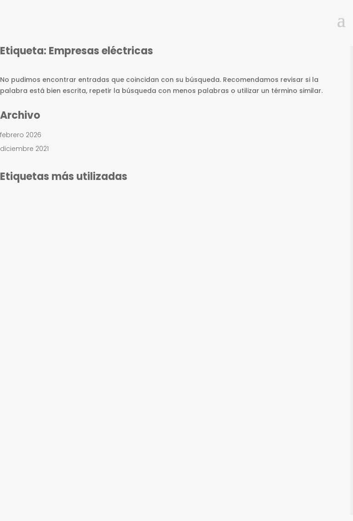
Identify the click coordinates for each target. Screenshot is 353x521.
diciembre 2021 (24, 148)
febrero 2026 (20, 134)
